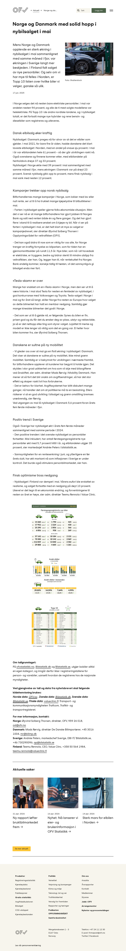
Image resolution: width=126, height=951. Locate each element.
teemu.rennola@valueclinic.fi (30, 751)
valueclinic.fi (51, 701)
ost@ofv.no (19, 725)
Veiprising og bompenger (59, 884)
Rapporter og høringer (58, 905)
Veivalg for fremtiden (58, 901)
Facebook (94, 936)
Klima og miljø (55, 888)
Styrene (85, 897)
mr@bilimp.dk (28, 733)
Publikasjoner (21, 893)
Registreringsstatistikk (25, 880)
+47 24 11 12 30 (97, 929)
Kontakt (85, 888)
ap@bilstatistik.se (44, 742)
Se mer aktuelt (21, 848)
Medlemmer (87, 893)
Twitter (85, 936)
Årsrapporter (88, 884)
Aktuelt (36, 10)
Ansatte (85, 880)
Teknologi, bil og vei (57, 893)
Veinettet (52, 880)
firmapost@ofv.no (97, 933)
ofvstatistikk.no (25, 666)
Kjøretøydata (21, 884)
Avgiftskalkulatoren (24, 901)
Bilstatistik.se (62, 666)
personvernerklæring (31, 945)
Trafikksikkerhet (55, 897)
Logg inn (99, 10)
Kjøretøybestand (23, 888)
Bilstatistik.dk (43, 666)
